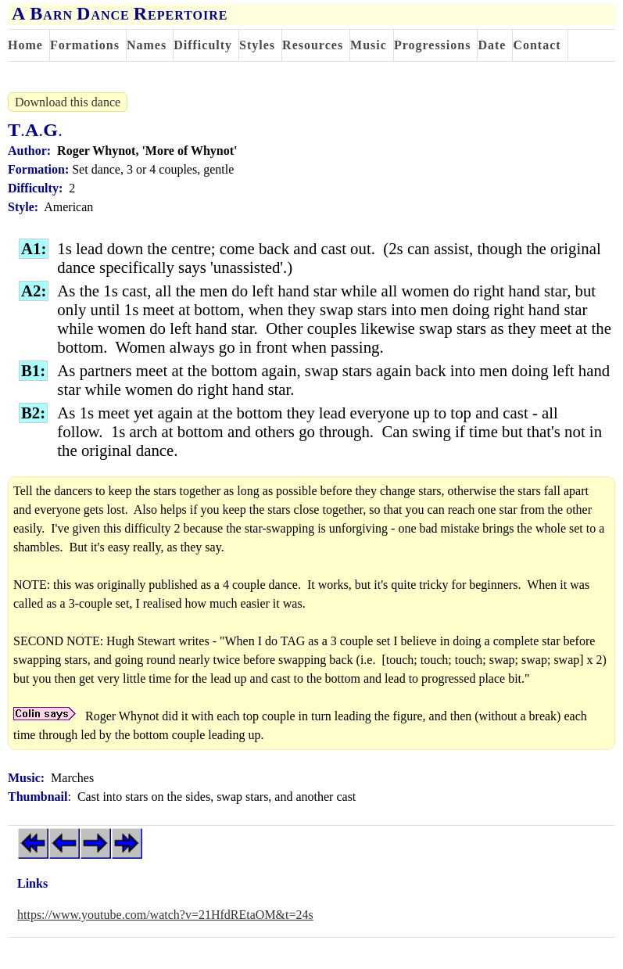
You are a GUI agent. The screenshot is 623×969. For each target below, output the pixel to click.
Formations (85, 45)
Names (146, 45)
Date (492, 45)
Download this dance (67, 102)
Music (368, 45)
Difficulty (203, 45)
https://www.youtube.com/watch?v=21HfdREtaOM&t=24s (165, 914)
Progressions (432, 45)
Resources (312, 45)
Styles (257, 45)
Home (25, 45)
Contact (536, 45)
